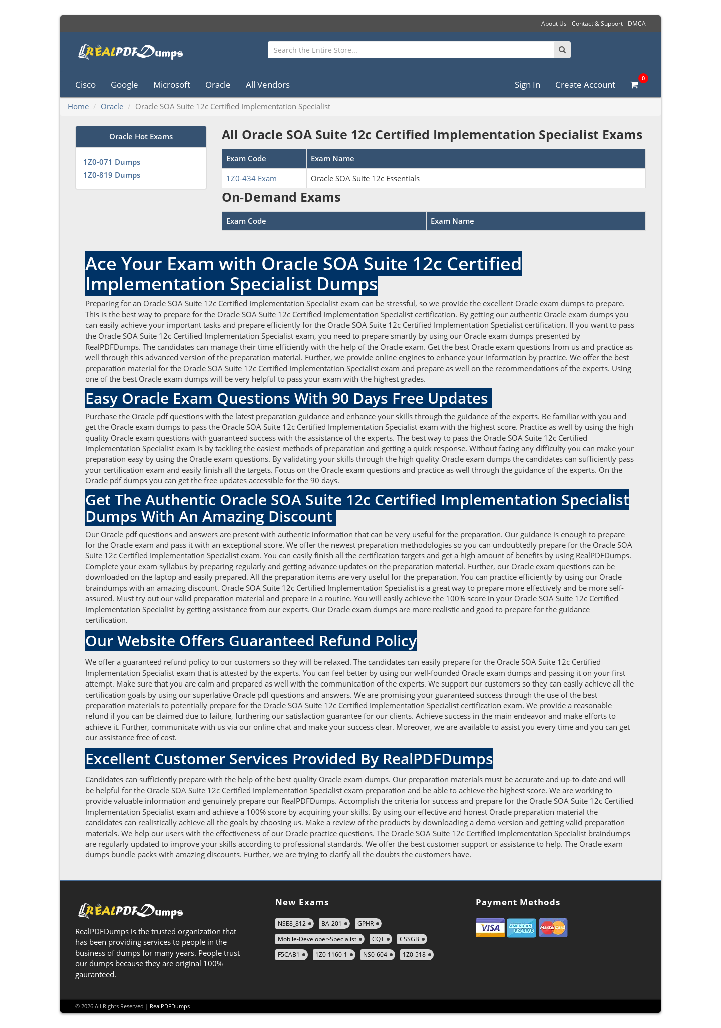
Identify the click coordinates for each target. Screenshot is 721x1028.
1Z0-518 (414, 954)
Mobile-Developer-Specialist (317, 939)
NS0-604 (375, 954)
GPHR (365, 923)
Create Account (585, 84)
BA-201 (331, 923)
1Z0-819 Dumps (111, 175)
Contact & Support (597, 23)
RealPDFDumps (170, 1006)
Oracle (218, 84)
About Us (554, 23)
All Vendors (268, 84)
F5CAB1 (289, 954)
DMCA (637, 23)
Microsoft (171, 84)
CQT (378, 939)
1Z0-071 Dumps (111, 162)
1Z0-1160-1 (331, 954)
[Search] (562, 49)
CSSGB (409, 939)
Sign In (527, 84)
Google (124, 84)
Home (78, 106)
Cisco (85, 84)
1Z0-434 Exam (251, 178)
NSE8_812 (292, 923)
